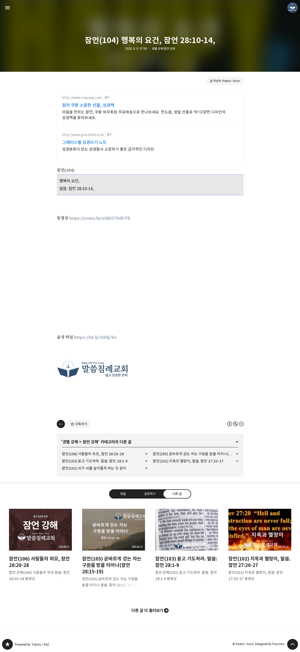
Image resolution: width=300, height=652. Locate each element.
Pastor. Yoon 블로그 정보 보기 (292, 8)
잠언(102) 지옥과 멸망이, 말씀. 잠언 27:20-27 (188, 461)
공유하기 (150, 494)
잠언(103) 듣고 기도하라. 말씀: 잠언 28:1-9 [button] (186, 549)
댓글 (123, 494)
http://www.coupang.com (82, 98)
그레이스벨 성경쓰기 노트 (84, 142)
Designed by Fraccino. (270, 644)
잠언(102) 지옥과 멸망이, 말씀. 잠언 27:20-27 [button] (259, 549)
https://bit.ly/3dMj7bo (95, 337)
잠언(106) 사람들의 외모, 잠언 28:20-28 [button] (40, 549)
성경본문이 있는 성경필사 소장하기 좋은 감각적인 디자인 (108, 149)
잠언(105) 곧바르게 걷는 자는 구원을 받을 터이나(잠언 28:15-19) (195, 453)
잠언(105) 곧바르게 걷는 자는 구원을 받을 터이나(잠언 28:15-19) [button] (113, 552)
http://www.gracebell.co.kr (83, 135)
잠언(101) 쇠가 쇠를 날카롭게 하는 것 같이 (94, 468)
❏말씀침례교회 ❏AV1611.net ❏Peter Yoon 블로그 (7, 644)
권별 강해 (70, 441)
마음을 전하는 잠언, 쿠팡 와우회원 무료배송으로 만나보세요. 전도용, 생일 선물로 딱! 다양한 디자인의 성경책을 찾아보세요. (144, 115)
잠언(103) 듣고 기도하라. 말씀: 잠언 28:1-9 (95, 461)
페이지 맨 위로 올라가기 (292, 644)
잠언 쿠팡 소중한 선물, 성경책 (88, 105)
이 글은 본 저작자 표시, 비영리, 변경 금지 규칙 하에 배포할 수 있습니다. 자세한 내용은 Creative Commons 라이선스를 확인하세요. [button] (235, 424)
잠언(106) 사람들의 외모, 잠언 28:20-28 (93, 453)
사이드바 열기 (7, 8)
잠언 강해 (90, 441)
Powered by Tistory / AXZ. (32, 644)
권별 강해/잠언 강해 (163, 48)
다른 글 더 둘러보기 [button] (147, 610)
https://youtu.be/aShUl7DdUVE (99, 218)
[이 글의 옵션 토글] (61, 424)
